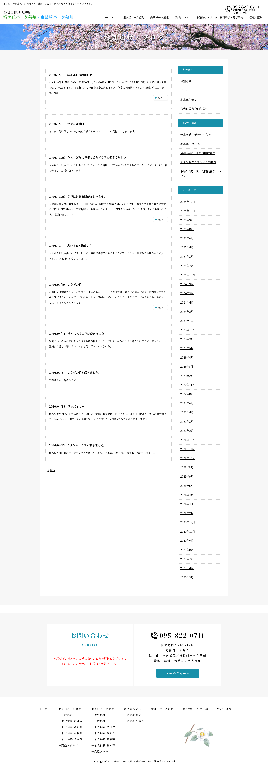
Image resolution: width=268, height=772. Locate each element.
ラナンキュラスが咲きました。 (86, 445)
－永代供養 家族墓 (70, 733)
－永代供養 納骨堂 (70, 721)
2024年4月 (187, 302)
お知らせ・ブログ (206, 17)
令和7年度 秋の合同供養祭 (197, 153)
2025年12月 (187, 202)
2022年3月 (186, 422)
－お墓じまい (133, 715)
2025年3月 (186, 257)
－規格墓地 (98, 715)
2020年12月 (187, 522)
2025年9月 (187, 220)
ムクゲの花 (74, 285)
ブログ (184, 91)
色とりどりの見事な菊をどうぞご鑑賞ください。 (98, 158)
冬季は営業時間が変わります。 (87, 197)
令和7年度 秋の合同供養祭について (200, 173)
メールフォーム (178, 673)
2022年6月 (187, 403)
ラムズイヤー (76, 406)
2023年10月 (187, 330)
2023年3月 (186, 366)
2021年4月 (186, 495)
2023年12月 (187, 321)
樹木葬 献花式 (190, 144)
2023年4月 (186, 357)
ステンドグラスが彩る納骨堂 (198, 162)
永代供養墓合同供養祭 (194, 109)
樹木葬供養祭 (188, 100)
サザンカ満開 (75, 124)
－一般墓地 (65, 715)
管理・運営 (255, 17)
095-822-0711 (182, 635)
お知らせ (185, 81)
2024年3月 (186, 312)
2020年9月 (187, 541)
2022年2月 (187, 431)
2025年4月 (187, 247)
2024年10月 (187, 275)
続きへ (161, 98)
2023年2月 (186, 376)
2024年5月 (187, 293)
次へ (52, 470)
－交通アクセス (68, 745)
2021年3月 (186, 504)
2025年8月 (187, 229)
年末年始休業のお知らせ (195, 135)
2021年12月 (187, 440)
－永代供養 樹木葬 (70, 739)
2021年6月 (186, 476)
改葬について (182, 17)
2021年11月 (187, 449)
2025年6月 (187, 238)
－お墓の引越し (134, 721)
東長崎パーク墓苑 (158, 17)
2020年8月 (187, 550)
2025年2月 (187, 266)
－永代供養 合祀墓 (70, 727)
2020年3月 (186, 577)
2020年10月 (187, 531)
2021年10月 (187, 458)
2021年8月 (186, 467)
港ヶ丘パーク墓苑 (133, 17)
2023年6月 (186, 348)
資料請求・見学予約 (231, 17)
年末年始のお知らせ (79, 75)
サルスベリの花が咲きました (86, 334)
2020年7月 (187, 559)
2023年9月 (186, 339)
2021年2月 (186, 513)
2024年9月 (187, 284)
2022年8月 (187, 394)
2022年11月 (187, 385)
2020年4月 (187, 568)
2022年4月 (187, 412)
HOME (109, 17)
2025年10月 (187, 211)
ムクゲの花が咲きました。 (84, 373)
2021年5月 (186, 486)
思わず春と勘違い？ (79, 246)
